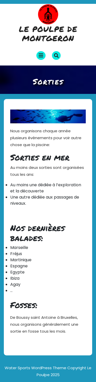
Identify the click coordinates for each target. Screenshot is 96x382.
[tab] (41, 55)
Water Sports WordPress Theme (36, 367)
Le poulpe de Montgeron (48, 34)
